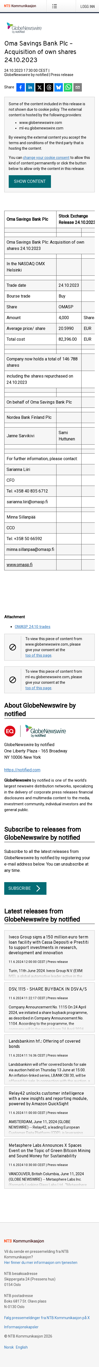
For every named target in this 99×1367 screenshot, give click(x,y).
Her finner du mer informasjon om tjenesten (40, 1262)
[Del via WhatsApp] (68, 88)
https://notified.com (22, 769)
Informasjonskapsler (21, 1327)
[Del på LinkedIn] (30, 88)
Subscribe (25, 888)
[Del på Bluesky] (58, 88)
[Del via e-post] (77, 88)
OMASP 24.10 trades (32, 626)
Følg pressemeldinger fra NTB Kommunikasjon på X (47, 1318)
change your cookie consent (46, 157)
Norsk (9, 1347)
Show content (30, 181)
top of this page (38, 655)
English (22, 1347)
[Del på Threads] (49, 88)
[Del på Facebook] (20, 88)
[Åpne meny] (55, 6)
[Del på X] (39, 88)
